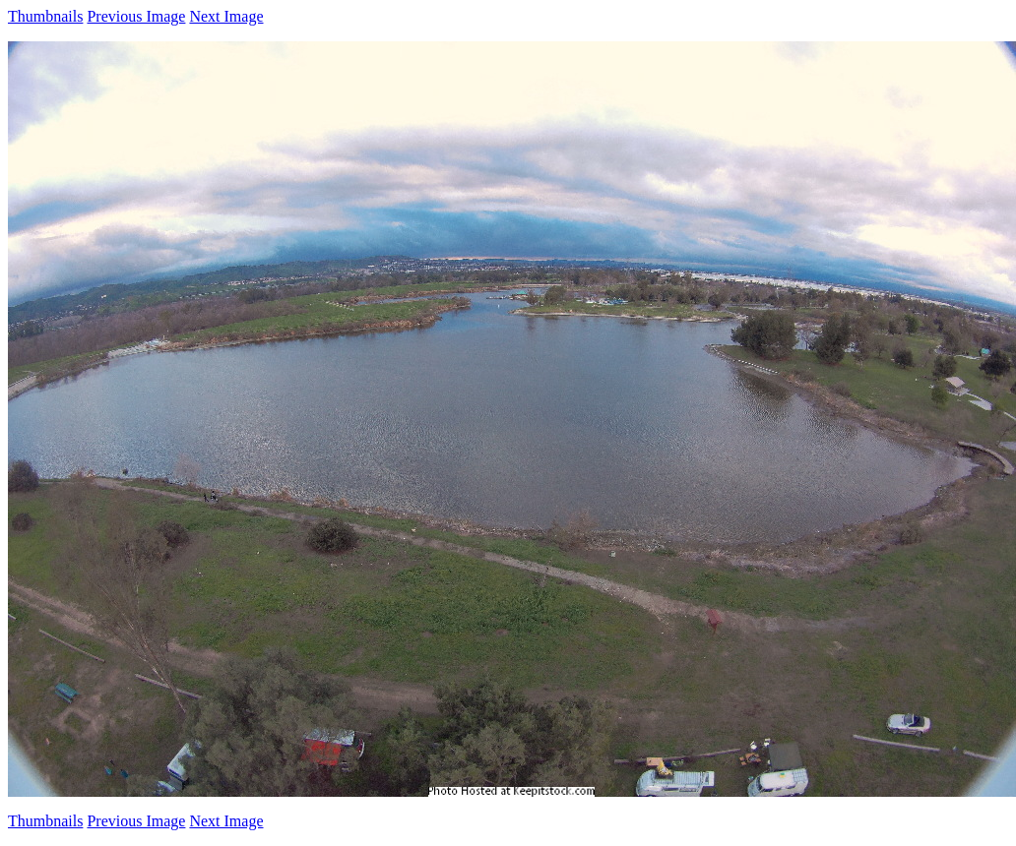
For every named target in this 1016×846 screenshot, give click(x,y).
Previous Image (136, 16)
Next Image (226, 16)
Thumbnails (45, 16)
